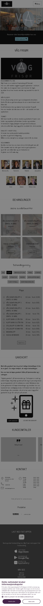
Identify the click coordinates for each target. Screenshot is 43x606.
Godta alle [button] (11, 601)
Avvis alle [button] (31, 601)
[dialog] (21, 303)
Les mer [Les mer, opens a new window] (33, 594)
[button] (21, 597)
